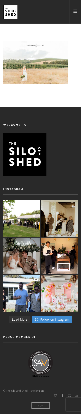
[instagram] (55, 396)
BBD (41, 391)
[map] (76, 396)
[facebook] (62, 396)
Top (40, 405)
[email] (69, 396)
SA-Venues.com (40, 376)
